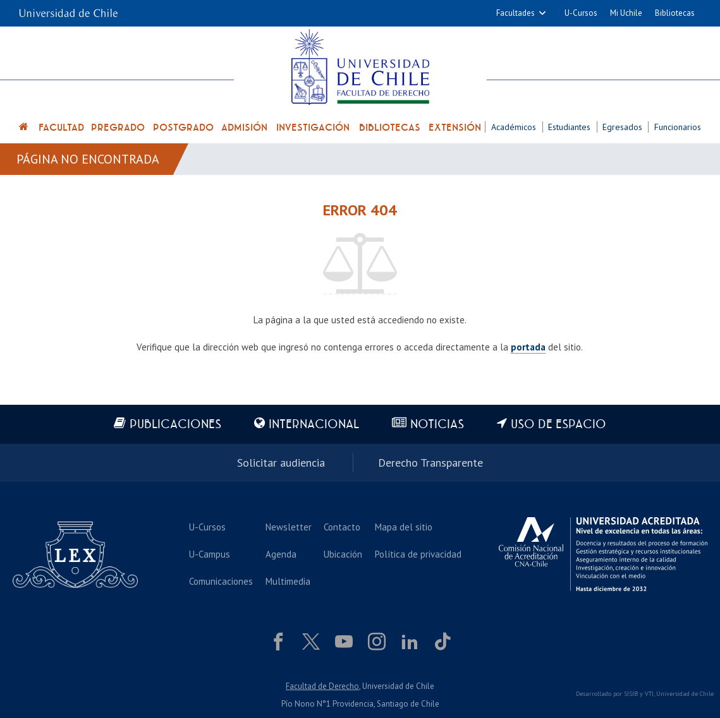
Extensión (455, 127)
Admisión (244, 127)
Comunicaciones (221, 581)
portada (528, 347)
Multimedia (287, 581)
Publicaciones (175, 425)
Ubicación (343, 554)
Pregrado (118, 127)
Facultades (515, 13)
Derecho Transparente (430, 462)
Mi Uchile (626, 13)
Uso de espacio (558, 425)
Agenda (280, 554)
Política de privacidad (418, 554)
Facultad (61, 127)
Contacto (342, 527)
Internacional (314, 425)
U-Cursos (580, 13)
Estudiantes (569, 127)
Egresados (622, 127)
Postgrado (183, 127)
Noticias (437, 425)
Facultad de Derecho (322, 686)
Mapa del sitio (403, 527)
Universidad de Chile (685, 694)
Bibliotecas (675, 13)
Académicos (513, 127)
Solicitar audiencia (281, 462)
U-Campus (209, 554)
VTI (649, 694)
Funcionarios (677, 127)
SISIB (631, 694)
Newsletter (288, 527)
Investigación (313, 127)
